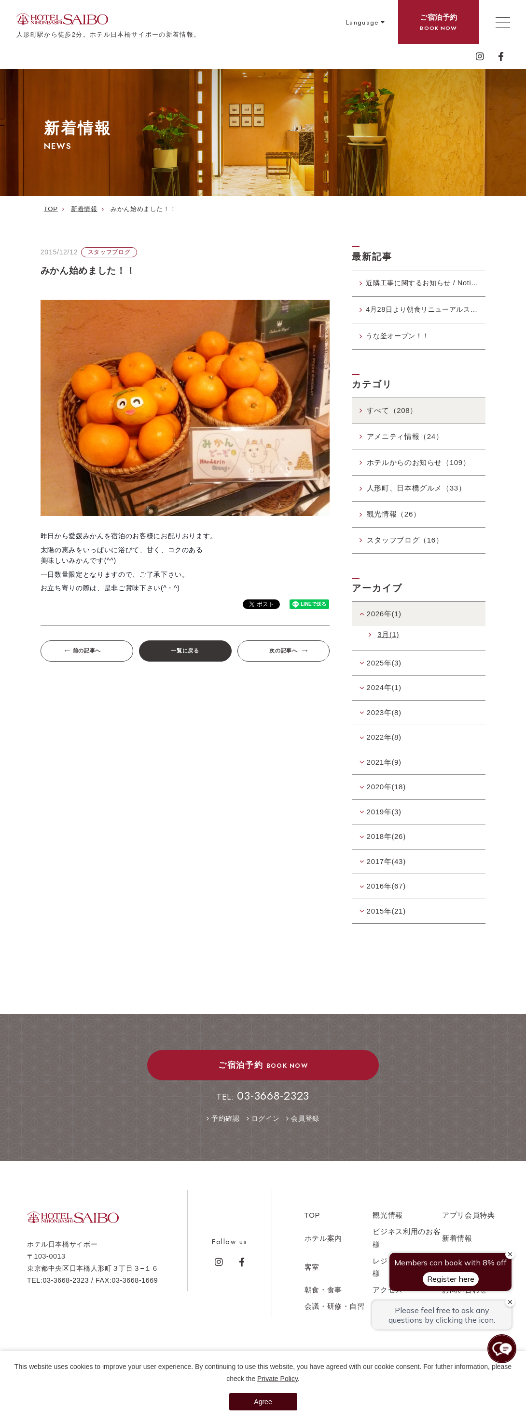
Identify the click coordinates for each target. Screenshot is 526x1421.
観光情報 (388, 1219)
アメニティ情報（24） (405, 440)
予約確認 (225, 1122)
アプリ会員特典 (468, 1219)
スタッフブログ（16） (405, 543)
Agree (263, 1402)
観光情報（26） (394, 518)
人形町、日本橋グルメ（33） (416, 492)
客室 (312, 1270)
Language (362, 22)
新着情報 (457, 1241)
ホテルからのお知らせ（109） (419, 466)
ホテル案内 (323, 1241)
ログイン (265, 1122)
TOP (312, 1219)
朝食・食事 (323, 1293)
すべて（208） (392, 414)
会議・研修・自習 (335, 1309)
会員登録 (305, 1122)
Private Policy (277, 1378)
